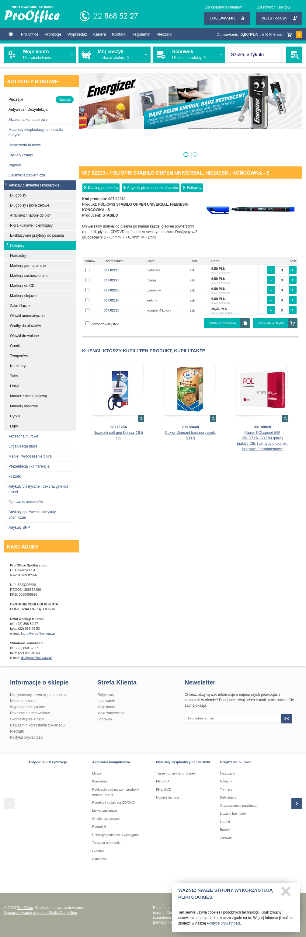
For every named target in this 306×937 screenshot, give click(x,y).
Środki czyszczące (106, 818)
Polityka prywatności (26, 737)
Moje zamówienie (111, 713)
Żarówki (226, 838)
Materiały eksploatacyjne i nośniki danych (36, 132)
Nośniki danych (167, 797)
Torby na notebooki (106, 843)
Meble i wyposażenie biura (30, 456)
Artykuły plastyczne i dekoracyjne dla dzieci (38, 489)
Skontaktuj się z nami (27, 719)
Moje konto (106, 707)
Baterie (225, 829)
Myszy (97, 773)
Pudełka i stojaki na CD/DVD (113, 802)
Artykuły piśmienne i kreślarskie (152, 188)
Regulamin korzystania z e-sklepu (37, 725)
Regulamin (140, 34)
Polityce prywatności (223, 925)
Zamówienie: (259, 34)
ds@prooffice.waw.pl (36, 658)
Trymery (226, 789)
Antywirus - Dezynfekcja (47, 762)
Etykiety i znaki (21, 155)
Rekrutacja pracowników (30, 713)
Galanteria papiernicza (27, 175)
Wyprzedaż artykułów (27, 707)
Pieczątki (164, 34)
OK (286, 718)
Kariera (99, 34)
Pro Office (30, 34)
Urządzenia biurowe (25, 145)
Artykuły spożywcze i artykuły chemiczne (32, 515)
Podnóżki (99, 826)
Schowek (104, 719)
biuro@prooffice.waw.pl (38, 633)
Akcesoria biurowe (23, 436)
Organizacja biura (23, 446)
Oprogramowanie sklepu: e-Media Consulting (40, 913)
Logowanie (227, 18)
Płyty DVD (163, 789)
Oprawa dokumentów (26, 502)
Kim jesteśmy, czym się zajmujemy (38, 695)
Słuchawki (99, 859)
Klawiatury (100, 781)
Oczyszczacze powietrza (238, 805)
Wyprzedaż (77, 34)
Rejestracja (279, 18)
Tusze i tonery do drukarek (176, 773)
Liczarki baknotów (233, 813)
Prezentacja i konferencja (29, 466)
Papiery (15, 165)
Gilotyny (226, 781)
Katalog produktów (103, 188)
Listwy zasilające (104, 810)
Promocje (53, 34)
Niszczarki (227, 773)
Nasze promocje (23, 701)
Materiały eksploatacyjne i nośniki (183, 762)
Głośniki (98, 851)
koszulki (15, 476)
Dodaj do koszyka (270, 323)
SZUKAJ (294, 55)
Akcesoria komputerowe (28, 119)
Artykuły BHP (19, 527)
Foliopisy (194, 188)
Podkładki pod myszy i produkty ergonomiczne (115, 792)
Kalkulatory (228, 797)
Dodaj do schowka (222, 323)
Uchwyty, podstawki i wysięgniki (115, 835)
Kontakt (118, 34)
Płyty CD (162, 781)
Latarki (225, 822)
